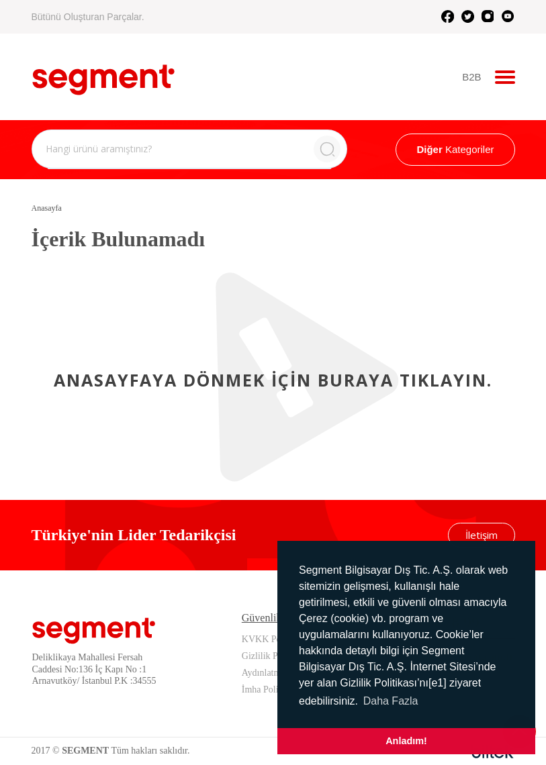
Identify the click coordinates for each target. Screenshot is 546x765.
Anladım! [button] (406, 740)
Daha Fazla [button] (390, 701)
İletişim (481, 535)
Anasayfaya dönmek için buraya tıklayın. (273, 379)
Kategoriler (455, 149)
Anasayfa (47, 208)
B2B (471, 77)
